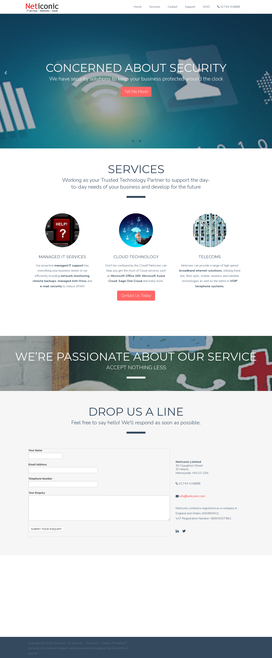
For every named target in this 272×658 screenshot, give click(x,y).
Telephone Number (40, 476)
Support (190, 7)
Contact (172, 7)
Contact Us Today (136, 295)
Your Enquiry (37, 490)
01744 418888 (228, 7)
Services (154, 7)
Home (138, 7)
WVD (206, 7)
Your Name (35, 448)
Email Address (38, 462)
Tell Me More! (136, 91)
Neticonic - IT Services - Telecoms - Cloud (42, 8)
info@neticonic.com (192, 494)
